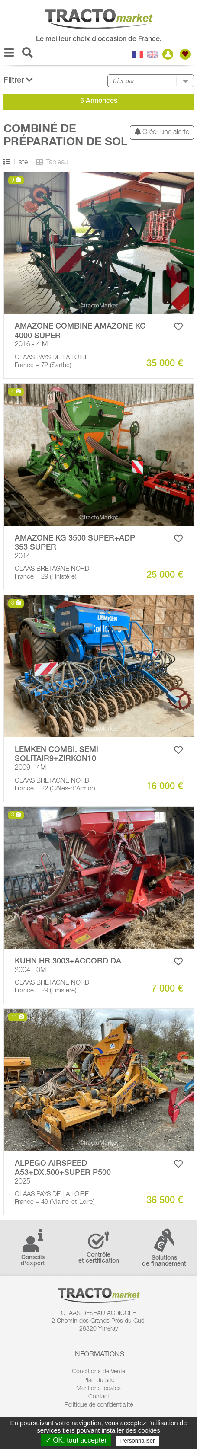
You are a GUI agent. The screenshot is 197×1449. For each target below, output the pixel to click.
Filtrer (18, 80)
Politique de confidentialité (99, 1405)
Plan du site (98, 1381)
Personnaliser (137, 1440)
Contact (98, 1397)
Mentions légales (98, 1389)
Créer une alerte (162, 132)
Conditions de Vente (98, 1372)
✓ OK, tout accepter (76, 1440)
